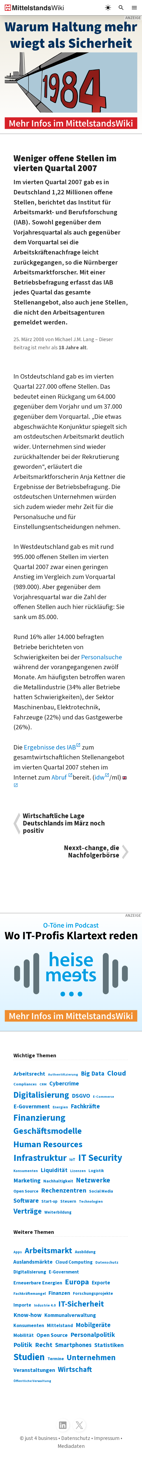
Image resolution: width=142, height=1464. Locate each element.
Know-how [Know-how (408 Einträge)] (27, 1315)
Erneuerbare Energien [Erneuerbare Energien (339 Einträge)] (37, 1282)
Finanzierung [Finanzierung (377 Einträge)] (39, 1118)
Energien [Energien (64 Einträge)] (60, 1107)
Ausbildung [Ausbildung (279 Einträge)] (85, 1252)
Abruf (60, 777)
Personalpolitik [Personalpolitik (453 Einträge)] (92, 1335)
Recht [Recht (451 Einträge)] (43, 1345)
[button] (121, 7)
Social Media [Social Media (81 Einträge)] (101, 1191)
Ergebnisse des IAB (50, 747)
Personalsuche (101, 657)
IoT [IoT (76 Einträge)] (72, 1160)
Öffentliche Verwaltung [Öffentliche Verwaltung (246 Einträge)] (32, 1380)
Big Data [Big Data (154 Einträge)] (92, 1073)
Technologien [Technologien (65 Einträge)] (91, 1201)
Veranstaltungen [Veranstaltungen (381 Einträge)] (34, 1370)
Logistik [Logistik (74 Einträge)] (96, 1171)
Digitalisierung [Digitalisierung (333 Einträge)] (29, 1272)
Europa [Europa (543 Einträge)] (77, 1282)
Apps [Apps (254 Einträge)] (17, 1252)
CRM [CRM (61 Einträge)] (43, 1084)
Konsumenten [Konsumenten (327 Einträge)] (28, 1325)
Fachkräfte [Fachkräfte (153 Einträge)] (85, 1106)
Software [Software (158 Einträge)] (26, 1200)
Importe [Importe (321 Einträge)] (22, 1305)
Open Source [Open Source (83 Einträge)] (25, 1191)
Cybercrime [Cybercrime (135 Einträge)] (64, 1083)
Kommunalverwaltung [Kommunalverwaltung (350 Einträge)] (70, 1315)
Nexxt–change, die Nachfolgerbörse (91, 852)
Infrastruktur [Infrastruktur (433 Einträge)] (40, 1158)
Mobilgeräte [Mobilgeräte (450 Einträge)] (93, 1325)
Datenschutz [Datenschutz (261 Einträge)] (106, 1262)
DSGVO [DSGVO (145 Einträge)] (81, 1096)
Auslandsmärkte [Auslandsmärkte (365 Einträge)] (33, 1262)
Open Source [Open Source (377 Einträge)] (52, 1335)
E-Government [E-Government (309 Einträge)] (64, 1272)
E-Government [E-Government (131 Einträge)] (31, 1107)
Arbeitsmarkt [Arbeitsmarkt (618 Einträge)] (48, 1251)
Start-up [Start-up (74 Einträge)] (49, 1201)
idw (100, 777)
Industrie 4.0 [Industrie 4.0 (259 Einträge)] (45, 1305)
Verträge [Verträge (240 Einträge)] (27, 1211)
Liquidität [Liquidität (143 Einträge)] (54, 1170)
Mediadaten (71, 1446)
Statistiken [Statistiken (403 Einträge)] (109, 1345)
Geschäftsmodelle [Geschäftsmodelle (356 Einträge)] (47, 1131)
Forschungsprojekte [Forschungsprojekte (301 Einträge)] (93, 1293)
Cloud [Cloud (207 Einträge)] (116, 1073)
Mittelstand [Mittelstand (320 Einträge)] (60, 1325)
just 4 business (41, 1438)
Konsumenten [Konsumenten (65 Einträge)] (25, 1170)
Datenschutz (75, 1438)
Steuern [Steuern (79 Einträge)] (68, 1201)
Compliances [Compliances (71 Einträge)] (25, 1084)
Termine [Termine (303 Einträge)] (55, 1359)
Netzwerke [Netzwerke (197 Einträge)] (93, 1180)
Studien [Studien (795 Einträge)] (29, 1357)
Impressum (107, 1438)
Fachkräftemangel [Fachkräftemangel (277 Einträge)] (29, 1293)
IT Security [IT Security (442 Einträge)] (100, 1158)
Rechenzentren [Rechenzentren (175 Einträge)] (63, 1190)
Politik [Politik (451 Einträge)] (22, 1345)
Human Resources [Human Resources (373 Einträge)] (48, 1144)
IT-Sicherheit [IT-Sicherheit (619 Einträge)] (81, 1304)
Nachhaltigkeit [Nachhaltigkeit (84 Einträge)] (58, 1181)
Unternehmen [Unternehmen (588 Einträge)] (91, 1357)
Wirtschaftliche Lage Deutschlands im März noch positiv (64, 824)
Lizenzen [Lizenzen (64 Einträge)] (78, 1171)
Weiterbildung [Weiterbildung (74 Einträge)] (58, 1212)
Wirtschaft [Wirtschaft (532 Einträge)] (75, 1369)
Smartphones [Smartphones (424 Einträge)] (73, 1345)
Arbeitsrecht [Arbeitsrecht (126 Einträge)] (29, 1074)
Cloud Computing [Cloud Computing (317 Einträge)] (74, 1262)
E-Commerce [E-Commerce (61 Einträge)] (103, 1096)
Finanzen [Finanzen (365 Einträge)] (59, 1293)
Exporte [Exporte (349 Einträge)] (101, 1282)
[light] (108, 7)
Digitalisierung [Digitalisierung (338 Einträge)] (41, 1095)
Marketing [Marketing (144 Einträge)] (27, 1180)
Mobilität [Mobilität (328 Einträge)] (23, 1335)
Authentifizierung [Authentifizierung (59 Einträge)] (63, 1074)
